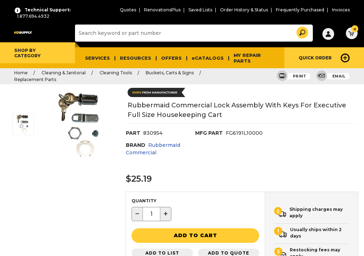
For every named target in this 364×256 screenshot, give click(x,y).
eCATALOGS (208, 58)
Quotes (128, 9)
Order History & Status (244, 9)
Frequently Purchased (300, 9)
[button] (301, 31)
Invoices (341, 9)
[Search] (192, 33)
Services (97, 58)
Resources (135, 58)
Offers (171, 58)
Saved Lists (200, 9)
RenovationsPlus (162, 9)
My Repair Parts (247, 58)
